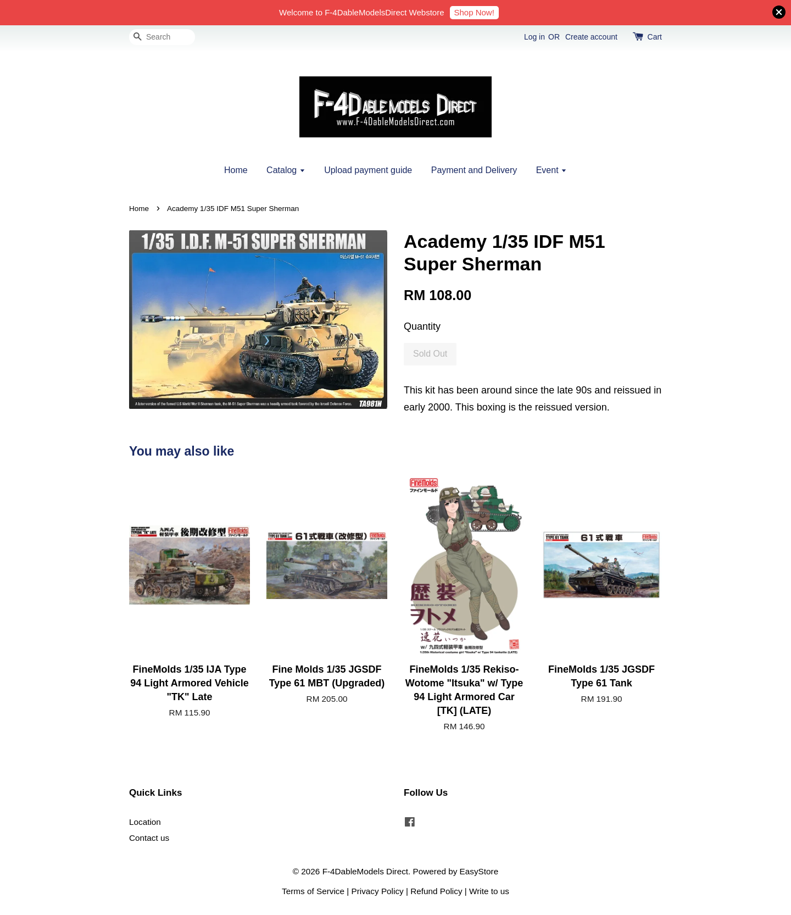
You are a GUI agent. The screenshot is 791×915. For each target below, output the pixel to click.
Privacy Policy (378, 891)
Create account (591, 36)
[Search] (162, 37)
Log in (534, 36)
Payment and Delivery (474, 170)
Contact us (149, 837)
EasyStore (479, 871)
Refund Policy (436, 891)
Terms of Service (313, 891)
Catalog (285, 170)
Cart (655, 36)
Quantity (422, 326)
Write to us (489, 891)
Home (236, 170)
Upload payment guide (368, 170)
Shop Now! (474, 12)
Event (551, 170)
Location (145, 822)
